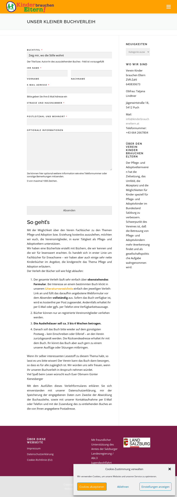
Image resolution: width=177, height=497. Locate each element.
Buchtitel (34, 50)
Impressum (34, 448)
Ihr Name (34, 68)
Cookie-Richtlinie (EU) (39, 460)
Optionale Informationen (45, 130)
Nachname (78, 79)
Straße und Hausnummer (45, 103)
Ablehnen (123, 486)
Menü (168, 6)
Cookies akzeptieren (91, 486)
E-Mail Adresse (38, 85)
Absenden (69, 210)
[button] (169, 469)
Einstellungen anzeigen (155, 486)
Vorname (33, 79)
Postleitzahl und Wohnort (47, 116)
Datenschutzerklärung (40, 454)
